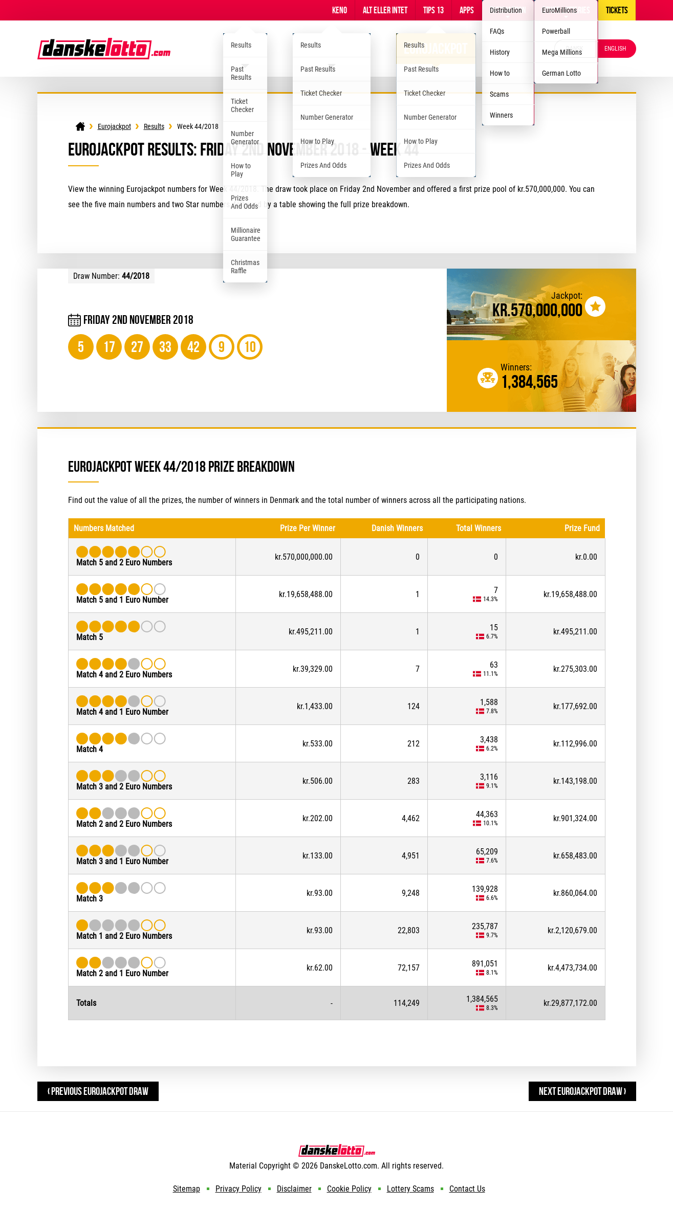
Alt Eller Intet (385, 10)
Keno (339, 10)
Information (508, 10)
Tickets (617, 10)
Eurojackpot (436, 48)
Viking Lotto (331, 48)
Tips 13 (433, 10)
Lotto (245, 48)
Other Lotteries (566, 10)
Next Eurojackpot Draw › (582, 1091)
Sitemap (186, 1189)
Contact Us (467, 1189)
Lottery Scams (410, 1189)
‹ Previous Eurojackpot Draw (98, 1091)
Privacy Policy (238, 1189)
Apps (467, 10)
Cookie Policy (349, 1189)
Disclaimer (294, 1189)
